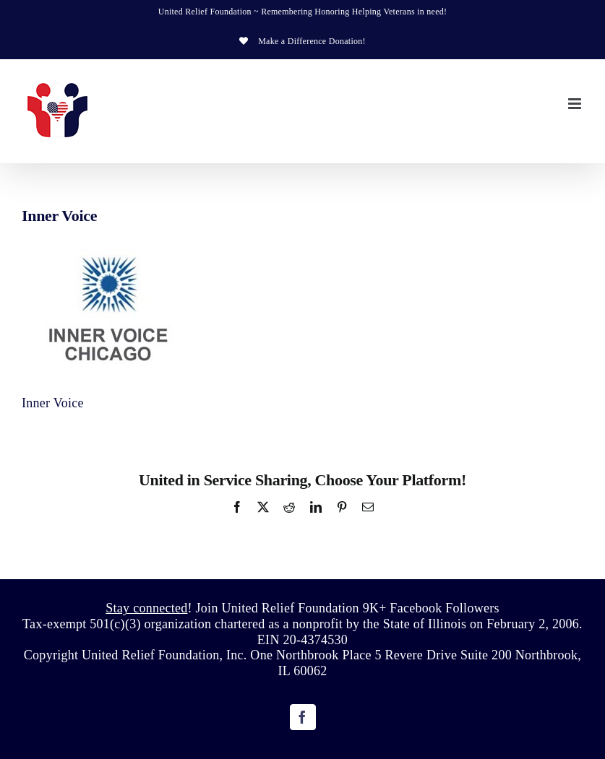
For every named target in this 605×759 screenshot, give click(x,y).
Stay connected (146, 608)
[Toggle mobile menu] (575, 103)
